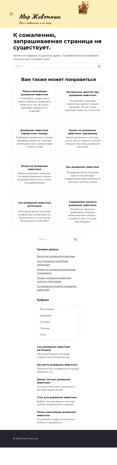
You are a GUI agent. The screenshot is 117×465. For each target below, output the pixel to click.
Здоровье (45, 315)
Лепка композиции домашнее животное (34, 93)
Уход (42, 334)
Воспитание (47, 309)
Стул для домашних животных (57, 397)
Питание (45, 321)
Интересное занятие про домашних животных (82, 94)
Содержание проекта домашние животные (83, 203)
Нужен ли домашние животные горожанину (82, 132)
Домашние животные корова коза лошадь (34, 132)
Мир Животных (39, 16)
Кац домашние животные (82, 166)
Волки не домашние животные (34, 168)
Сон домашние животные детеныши (34, 204)
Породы (45, 328)
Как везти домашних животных (57, 364)
